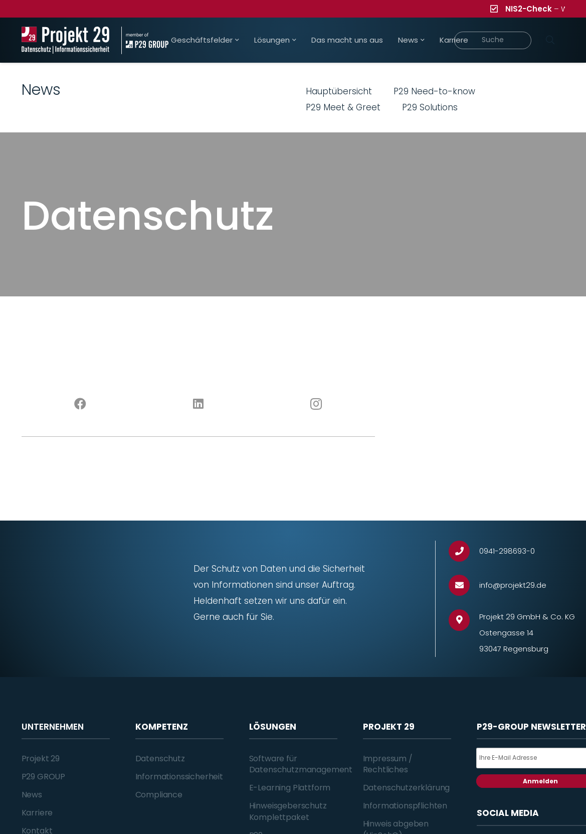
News (32, 794)
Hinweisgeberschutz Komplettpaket (288, 811)
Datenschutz (160, 758)
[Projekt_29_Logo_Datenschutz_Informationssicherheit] (66, 40)
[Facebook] (80, 404)
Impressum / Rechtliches (388, 764)
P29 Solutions (430, 107)
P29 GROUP (44, 776)
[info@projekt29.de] (464, 585)
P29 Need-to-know (434, 91)
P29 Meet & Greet (343, 107)
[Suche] (493, 40)
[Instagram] (316, 404)
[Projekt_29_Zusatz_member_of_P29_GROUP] (144, 40)
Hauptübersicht (339, 91)
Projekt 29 (41, 758)
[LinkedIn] (198, 404)
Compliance (158, 794)
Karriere (37, 812)
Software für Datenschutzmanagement (301, 764)
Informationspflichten (405, 805)
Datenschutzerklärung (406, 787)
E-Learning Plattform (290, 787)
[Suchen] (550, 40)
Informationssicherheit (179, 776)
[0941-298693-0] (464, 551)
